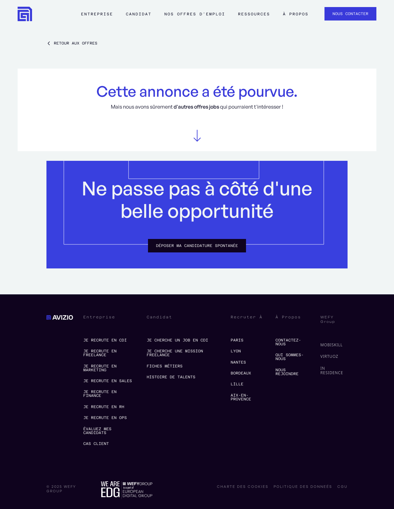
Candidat (139, 14)
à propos (295, 14)
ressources (254, 14)
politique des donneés (303, 487)
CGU (342, 487)
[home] (25, 14)
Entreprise (97, 14)
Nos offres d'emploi (194, 14)
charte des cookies (242, 487)
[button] (97, 17)
